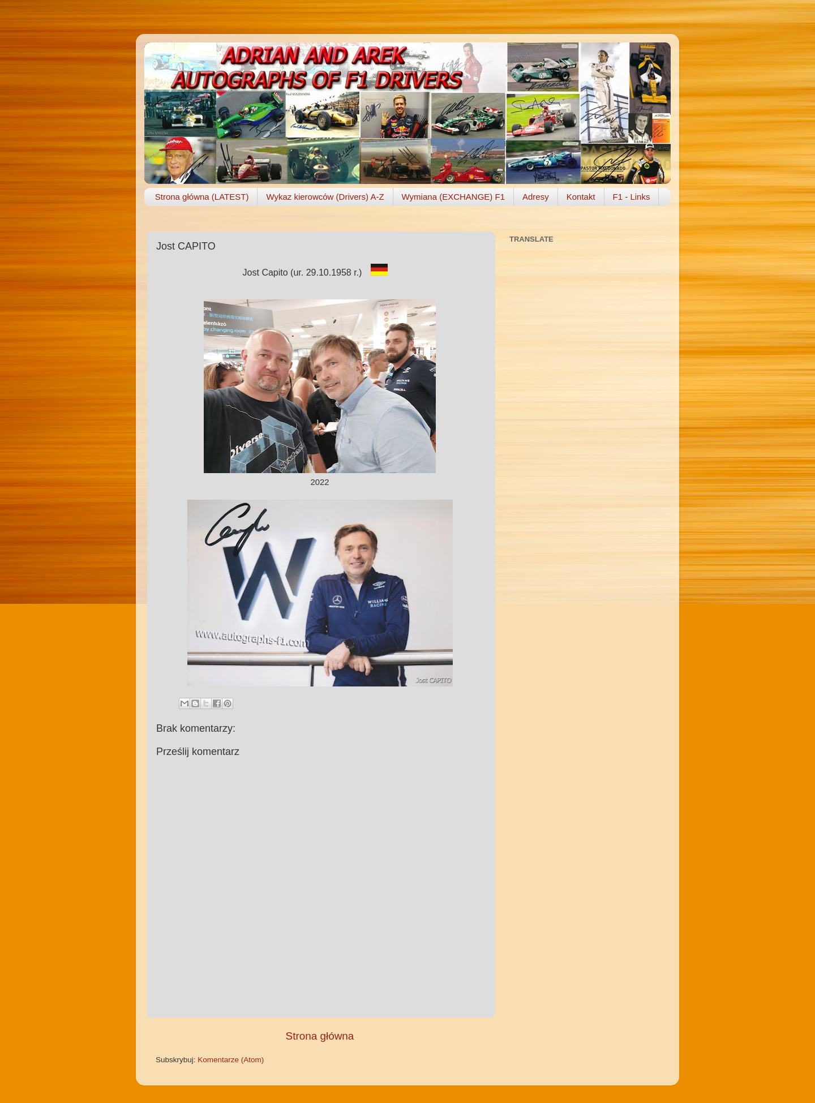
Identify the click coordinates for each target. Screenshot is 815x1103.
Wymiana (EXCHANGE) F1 (453, 196)
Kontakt (581, 196)
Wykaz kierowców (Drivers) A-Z (325, 196)
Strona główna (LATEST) (202, 196)
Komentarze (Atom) (231, 1059)
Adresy (535, 196)
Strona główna (320, 1036)
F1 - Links (631, 196)
